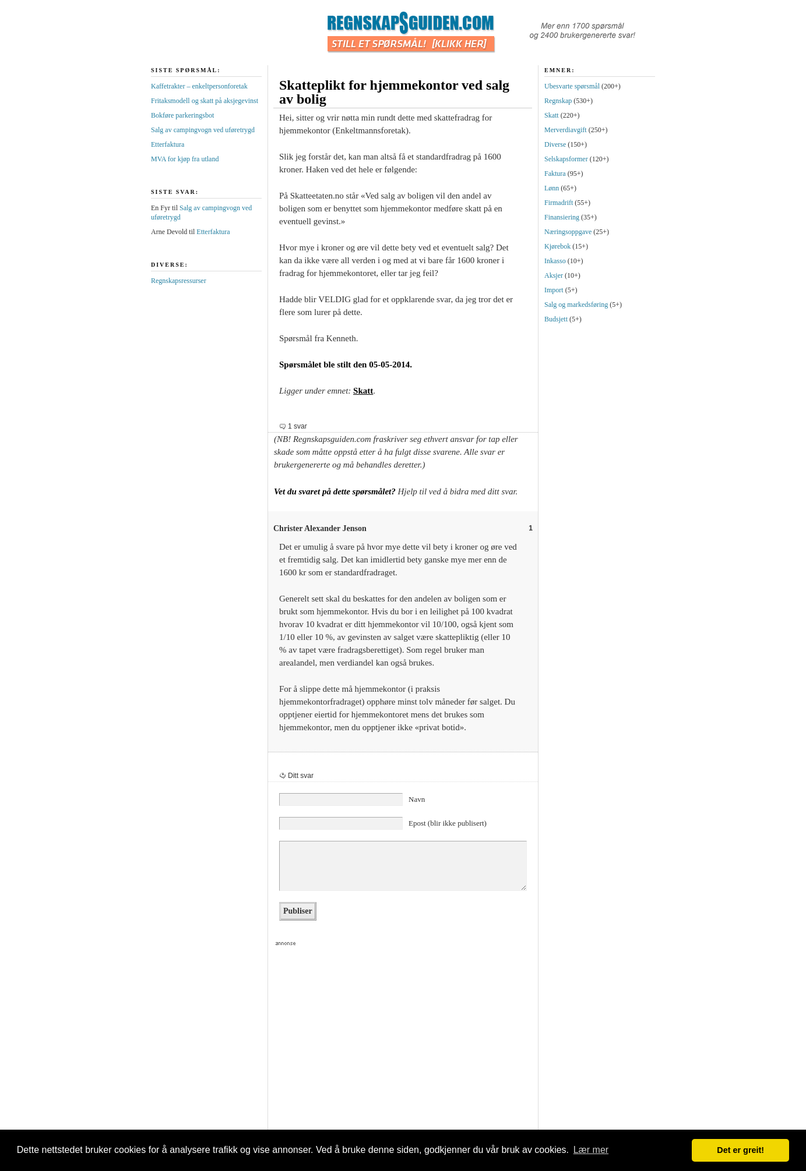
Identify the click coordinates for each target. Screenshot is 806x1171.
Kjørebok (557, 246)
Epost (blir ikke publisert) (448, 823)
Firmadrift (558, 203)
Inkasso (555, 261)
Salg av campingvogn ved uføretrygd (203, 130)
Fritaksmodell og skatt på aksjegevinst (204, 101)
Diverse (555, 144)
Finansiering (561, 217)
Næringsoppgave (568, 232)
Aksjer (553, 275)
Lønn (551, 188)
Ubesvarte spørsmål (572, 86)
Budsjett (556, 319)
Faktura (555, 173)
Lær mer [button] (590, 1150)
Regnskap (558, 101)
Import (554, 290)
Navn (417, 799)
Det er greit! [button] (740, 1150)
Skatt (363, 390)
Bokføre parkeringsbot (182, 115)
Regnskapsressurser (178, 281)
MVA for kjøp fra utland (185, 159)
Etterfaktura (167, 144)
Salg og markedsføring (576, 304)
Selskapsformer (566, 159)
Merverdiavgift (565, 130)
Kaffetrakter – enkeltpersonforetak (199, 86)
